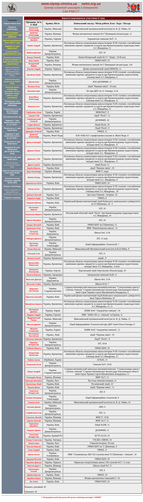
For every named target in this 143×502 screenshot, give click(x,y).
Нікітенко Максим (34, 339)
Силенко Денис (34, 407)
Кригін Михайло (34, 220)
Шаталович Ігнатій (34, 470)
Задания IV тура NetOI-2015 (12, 47)
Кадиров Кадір (34, 198)
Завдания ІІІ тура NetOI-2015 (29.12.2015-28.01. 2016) (12, 150)
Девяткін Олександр (34, 136)
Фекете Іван (33, 443)
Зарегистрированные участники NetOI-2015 (12, 173)
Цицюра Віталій (34, 459)
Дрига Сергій (34, 165)
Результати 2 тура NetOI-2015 (12, 143)
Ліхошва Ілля (34, 254)
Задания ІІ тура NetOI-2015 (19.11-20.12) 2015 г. (12, 136)
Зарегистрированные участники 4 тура (12, 41)
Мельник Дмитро (34, 279)
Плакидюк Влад (34, 377)
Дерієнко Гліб (34, 159)
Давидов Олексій (34, 131)
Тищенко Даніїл (34, 430)
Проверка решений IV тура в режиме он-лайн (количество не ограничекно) (12, 61)
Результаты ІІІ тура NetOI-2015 (12, 158)
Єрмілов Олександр (34, 34)
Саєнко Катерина (34, 398)
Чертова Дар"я (34, 466)
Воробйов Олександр (34, 98)
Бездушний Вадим (34, 65)
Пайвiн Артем (34, 360)
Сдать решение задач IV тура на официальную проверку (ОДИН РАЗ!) (12, 71)
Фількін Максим (34, 447)
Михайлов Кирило (33, 304)
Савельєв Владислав (34, 392)
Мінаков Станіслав (34, 330)
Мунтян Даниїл (34, 324)
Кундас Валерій (34, 225)
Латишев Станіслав (34, 233)
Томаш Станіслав (34, 440)
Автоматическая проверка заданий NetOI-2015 (12, 180)
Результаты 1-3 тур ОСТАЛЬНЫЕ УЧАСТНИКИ (12, 111)
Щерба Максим (34, 475)
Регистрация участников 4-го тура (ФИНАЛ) (12, 35)
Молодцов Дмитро (34, 311)
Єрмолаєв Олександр (34, 29)
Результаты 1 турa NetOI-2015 (12, 129)
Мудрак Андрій (34, 315)
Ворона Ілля (34, 106)
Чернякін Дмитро (34, 462)
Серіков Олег (34, 402)
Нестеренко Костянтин (34, 335)
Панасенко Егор (34, 364)
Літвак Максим (33, 249)
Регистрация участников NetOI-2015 (12, 165)
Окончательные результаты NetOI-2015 (12, 81)
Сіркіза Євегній (34, 421)
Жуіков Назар (34, 177)
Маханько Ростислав (34, 271)
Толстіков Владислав (34, 436)
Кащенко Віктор (34, 203)
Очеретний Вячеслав (34, 354)
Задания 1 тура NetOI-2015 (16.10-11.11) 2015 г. (12, 122)
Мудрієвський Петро (33, 319)
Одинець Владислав (34, 344)
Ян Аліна (34, 482)
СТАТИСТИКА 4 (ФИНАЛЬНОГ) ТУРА (12, 53)
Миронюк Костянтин (34, 290)
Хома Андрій (34, 450)
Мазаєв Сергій (33, 258)
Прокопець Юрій (33, 384)
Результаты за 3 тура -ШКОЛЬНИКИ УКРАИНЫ (12, 103)
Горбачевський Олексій (34, 120)
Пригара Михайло (34, 381)
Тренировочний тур (12, 117)
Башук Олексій (34, 57)
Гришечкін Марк (33, 128)
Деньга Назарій (34, 142)
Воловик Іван (34, 91)
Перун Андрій (34, 372)
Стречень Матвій (34, 417)
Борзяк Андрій (34, 69)
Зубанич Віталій (33, 195)
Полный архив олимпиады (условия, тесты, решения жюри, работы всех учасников (12, 92)
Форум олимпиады (12, 186)
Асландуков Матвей (33, 39)
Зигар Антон (34, 189)
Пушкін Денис (33, 387)
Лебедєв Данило (33, 239)
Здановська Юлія (34, 183)
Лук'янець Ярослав (33, 244)
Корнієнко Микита (34, 214)
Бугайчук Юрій (33, 75)
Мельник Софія (34, 284)
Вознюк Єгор (34, 86)
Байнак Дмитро (34, 53)
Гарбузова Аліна (33, 112)
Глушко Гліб (33, 116)
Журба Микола (33, 168)
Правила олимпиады (12, 28)
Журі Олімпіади (34, 171)
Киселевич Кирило (34, 208)
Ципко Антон (34, 455)
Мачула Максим (34, 275)
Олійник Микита (33, 348)
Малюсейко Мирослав (34, 264)
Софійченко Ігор (33, 413)
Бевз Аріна (34, 61)
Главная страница (12, 198)
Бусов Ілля (34, 82)
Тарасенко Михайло (34, 425)
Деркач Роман (33, 151)
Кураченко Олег (34, 228)
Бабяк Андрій (34, 46)
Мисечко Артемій (34, 297)
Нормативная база (12, 23)
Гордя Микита (34, 125)
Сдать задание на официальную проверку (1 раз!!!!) (12, 192)
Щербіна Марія (34, 478)
